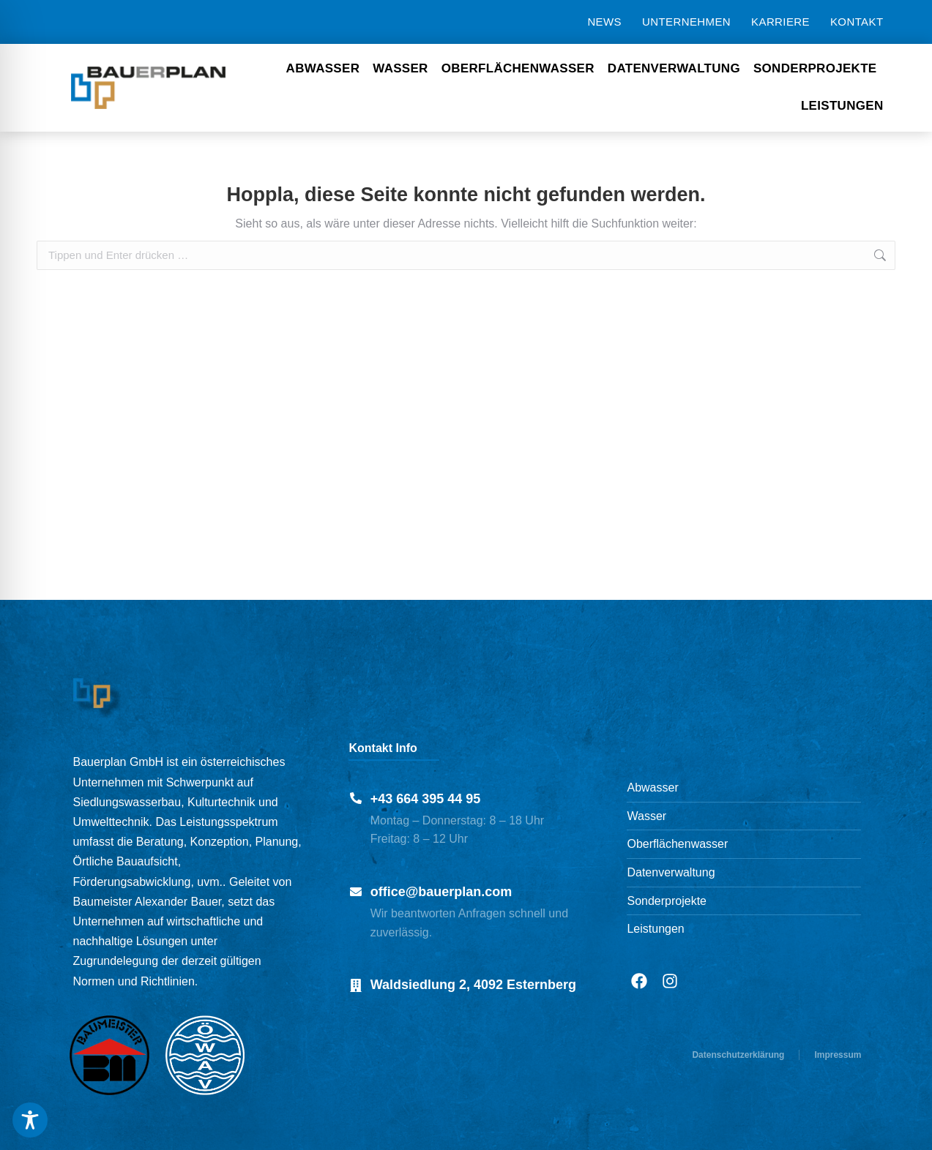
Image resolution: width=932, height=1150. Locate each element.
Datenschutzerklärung (738, 1055)
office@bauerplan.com (441, 891)
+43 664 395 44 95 (425, 799)
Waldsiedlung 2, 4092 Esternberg (473, 984)
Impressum (837, 1055)
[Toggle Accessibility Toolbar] (30, 1120)
